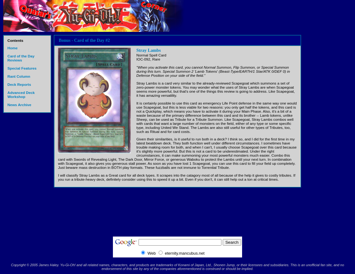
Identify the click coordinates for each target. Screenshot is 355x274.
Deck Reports (19, 84)
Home (13, 48)
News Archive (19, 105)
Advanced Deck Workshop (21, 95)
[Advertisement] (327, 134)
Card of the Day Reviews (21, 58)
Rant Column (19, 76)
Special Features (22, 68)
